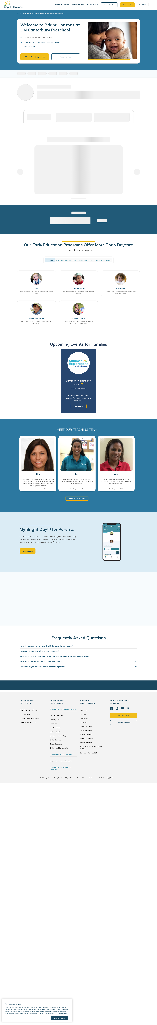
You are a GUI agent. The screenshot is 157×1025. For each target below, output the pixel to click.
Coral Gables (26, 14)
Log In (141, 5)
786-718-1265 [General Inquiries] (29, 47)
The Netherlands (86, 735)
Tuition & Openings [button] (34, 57)
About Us (83, 711)
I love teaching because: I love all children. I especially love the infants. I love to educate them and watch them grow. (116, 482)
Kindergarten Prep (36, 319)
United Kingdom (86, 731)
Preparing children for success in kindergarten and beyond (36, 323)
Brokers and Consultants (59, 749)
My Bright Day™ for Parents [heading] (47, 529)
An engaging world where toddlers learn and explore (78, 293)
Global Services (55, 740)
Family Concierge (56, 728)
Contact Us (126, 5)
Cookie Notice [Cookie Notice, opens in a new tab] (62, 1013)
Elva (38, 475)
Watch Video (27, 552)
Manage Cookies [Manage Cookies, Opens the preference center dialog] (59, 1018)
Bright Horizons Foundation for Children (91, 748)
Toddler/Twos (78, 289)
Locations (83, 723)
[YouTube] (122, 708)
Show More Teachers (77, 499)
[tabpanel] (78, 382)
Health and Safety (85, 261)
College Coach (55, 732)
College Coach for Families (29, 719)
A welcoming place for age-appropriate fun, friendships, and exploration (78, 323)
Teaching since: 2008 (116, 489)
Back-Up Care (55, 720)
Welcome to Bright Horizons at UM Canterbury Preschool (50, 28)
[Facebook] (111, 708)
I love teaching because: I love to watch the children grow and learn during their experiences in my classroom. (77, 482)
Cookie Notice (90, 778)
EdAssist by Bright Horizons (61, 755)
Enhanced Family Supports (59, 736)
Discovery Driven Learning (66, 261)
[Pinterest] (128, 708)
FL (18, 14)
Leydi (116, 475)
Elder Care (53, 724)
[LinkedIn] (117, 708)
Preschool (120, 289)
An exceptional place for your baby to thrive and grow (36, 293)
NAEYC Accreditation (103, 261)
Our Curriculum (25, 715)
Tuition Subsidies (56, 744)
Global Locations (86, 727)
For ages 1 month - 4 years (78, 250)
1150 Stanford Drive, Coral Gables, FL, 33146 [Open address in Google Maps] (42, 43)
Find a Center (108, 5)
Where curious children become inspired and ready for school (120, 293)
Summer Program (78, 319)
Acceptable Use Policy (102, 778)
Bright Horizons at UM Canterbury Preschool (48, 14)
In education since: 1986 (38, 489)
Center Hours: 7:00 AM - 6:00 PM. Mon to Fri (40, 38)
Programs (50, 261)
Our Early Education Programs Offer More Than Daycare (78, 245)
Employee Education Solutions (61, 761)
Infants (36, 289)
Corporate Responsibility (89, 753)
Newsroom (84, 719)
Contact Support (124, 723)
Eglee (77, 475)
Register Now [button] (66, 57)
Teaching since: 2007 (77, 489)
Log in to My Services (27, 723)
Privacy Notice (81, 778)
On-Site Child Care (56, 716)
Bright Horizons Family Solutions (63, 710)
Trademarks (113, 778)
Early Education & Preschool (30, 711)
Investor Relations (86, 739)
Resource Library (86, 743)
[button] (63, 5)
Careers (83, 715)
